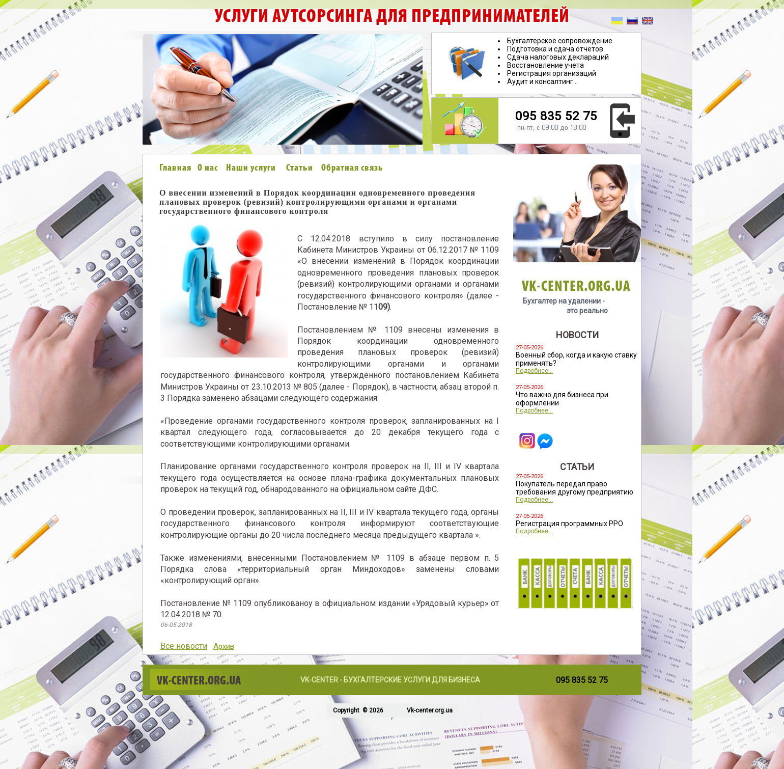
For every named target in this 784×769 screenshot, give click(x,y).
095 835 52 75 (556, 116)
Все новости (183, 646)
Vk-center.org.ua (430, 710)
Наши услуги (251, 168)
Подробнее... (534, 370)
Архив (223, 646)
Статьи (299, 168)
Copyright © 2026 (357, 710)
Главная (175, 168)
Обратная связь (352, 168)
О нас (208, 168)
